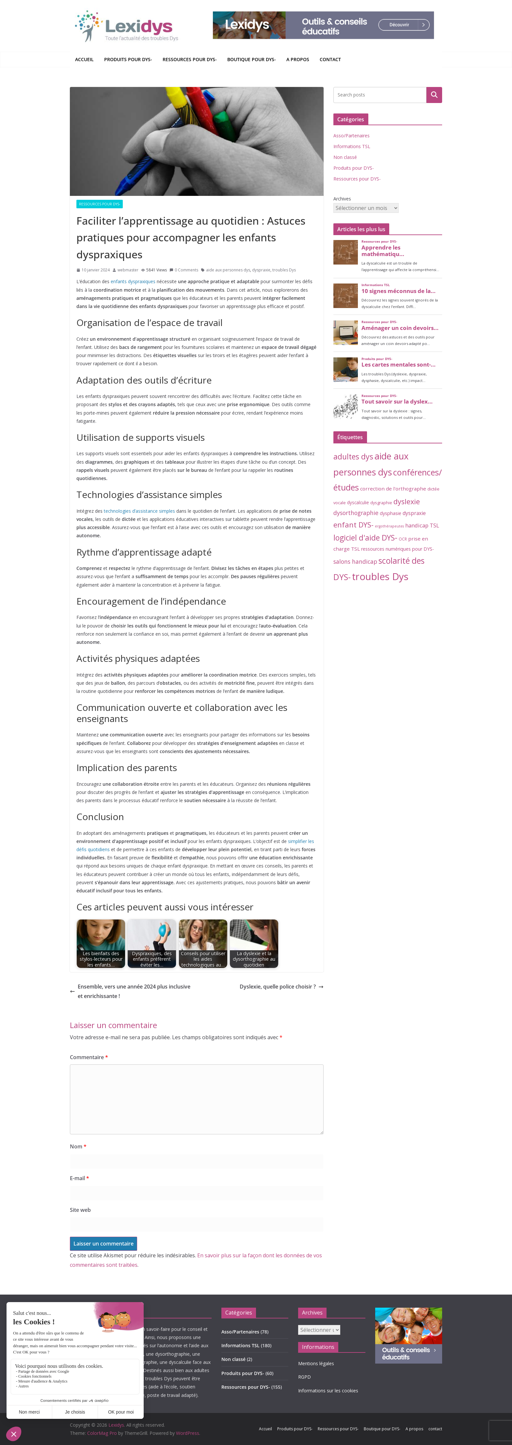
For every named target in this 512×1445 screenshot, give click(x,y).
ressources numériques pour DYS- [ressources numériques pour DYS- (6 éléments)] (397, 549)
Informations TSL (351, 146)
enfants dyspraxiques (133, 281)
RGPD (304, 1377)
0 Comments (183, 270)
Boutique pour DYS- (251, 59)
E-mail (79, 1178)
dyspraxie (261, 270)
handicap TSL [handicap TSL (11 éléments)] (422, 525)
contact (330, 59)
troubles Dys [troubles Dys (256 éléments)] (380, 576)
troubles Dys (284, 270)
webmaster (128, 270)
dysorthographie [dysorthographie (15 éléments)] (355, 513)
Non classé (345, 157)
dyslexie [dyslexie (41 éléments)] (406, 501)
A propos (297, 59)
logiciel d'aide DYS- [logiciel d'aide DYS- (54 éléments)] (365, 538)
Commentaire (89, 1057)
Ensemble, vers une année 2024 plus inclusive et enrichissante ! (130, 991)
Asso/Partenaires (351, 135)
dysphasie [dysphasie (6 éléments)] (390, 513)
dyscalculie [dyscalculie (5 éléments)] (358, 503)
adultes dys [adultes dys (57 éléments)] (353, 456)
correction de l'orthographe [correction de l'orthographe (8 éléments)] (393, 488)
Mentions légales (316, 1363)
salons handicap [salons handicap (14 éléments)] (355, 561)
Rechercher (434, 94)
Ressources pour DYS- (190, 59)
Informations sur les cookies (328, 1390)
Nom (78, 1146)
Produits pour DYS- (128, 59)
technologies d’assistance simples (139, 511)
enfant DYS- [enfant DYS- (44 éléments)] (353, 524)
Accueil (84, 59)
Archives (342, 199)
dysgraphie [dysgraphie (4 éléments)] (381, 503)
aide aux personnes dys (228, 270)
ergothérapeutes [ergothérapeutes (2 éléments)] (389, 526)
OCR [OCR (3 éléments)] (403, 539)
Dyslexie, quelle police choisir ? (282, 986)
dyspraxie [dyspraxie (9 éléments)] (414, 513)
